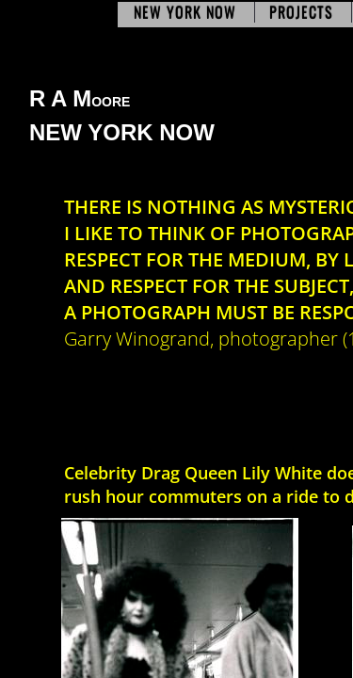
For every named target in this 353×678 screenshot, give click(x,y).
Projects (301, 12)
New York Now (185, 12)
